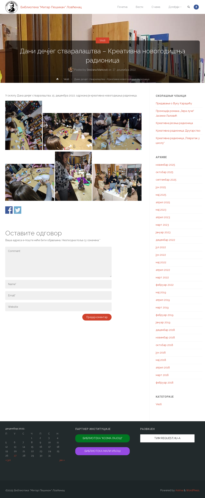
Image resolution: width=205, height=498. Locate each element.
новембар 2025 (165, 164)
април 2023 (163, 217)
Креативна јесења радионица (174, 123)
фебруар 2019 (164, 315)
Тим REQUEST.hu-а (167, 438)
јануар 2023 (163, 232)
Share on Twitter (17, 210)
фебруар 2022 (165, 284)
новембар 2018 (165, 337)
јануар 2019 (163, 322)
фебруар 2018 (164, 382)
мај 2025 (161, 194)
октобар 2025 (164, 172)
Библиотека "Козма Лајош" (102, 438)
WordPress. (193, 490)
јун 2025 (161, 187)
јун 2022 (161, 254)
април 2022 (163, 269)
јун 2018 (161, 352)
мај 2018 (161, 360)
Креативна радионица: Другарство (178, 130)
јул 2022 (161, 247)
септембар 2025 (166, 179)
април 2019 (163, 299)
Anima (179, 490)
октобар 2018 (164, 345)
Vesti (102, 40)
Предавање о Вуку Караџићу (174, 103)
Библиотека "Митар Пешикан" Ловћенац (51, 7)
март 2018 (162, 375)
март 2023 (162, 224)
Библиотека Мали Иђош (102, 451)
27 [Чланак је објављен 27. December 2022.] (15, 455)
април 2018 (163, 367)
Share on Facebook (9, 210)
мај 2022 (161, 262)
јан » (62, 460)
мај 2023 (161, 209)
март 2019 (162, 307)
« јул (8, 460)
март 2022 (162, 277)
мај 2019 (161, 292)
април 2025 (163, 202)
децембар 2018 (165, 330)
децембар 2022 (165, 239)
